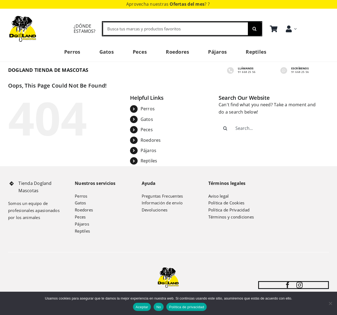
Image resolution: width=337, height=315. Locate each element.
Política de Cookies (226, 202)
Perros (148, 109)
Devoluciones (155, 210)
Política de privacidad (186, 307)
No (158, 307)
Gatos (147, 119)
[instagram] (299, 285)
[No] (330, 303)
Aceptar (142, 307)
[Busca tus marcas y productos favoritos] (175, 29)
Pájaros (149, 150)
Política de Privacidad (228, 210)
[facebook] (287, 285)
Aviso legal (218, 196)
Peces (147, 130)
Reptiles (149, 161)
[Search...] (269, 128)
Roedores (151, 140)
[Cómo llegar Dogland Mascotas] (76, 28)
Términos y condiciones (231, 217)
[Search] (254, 29)
